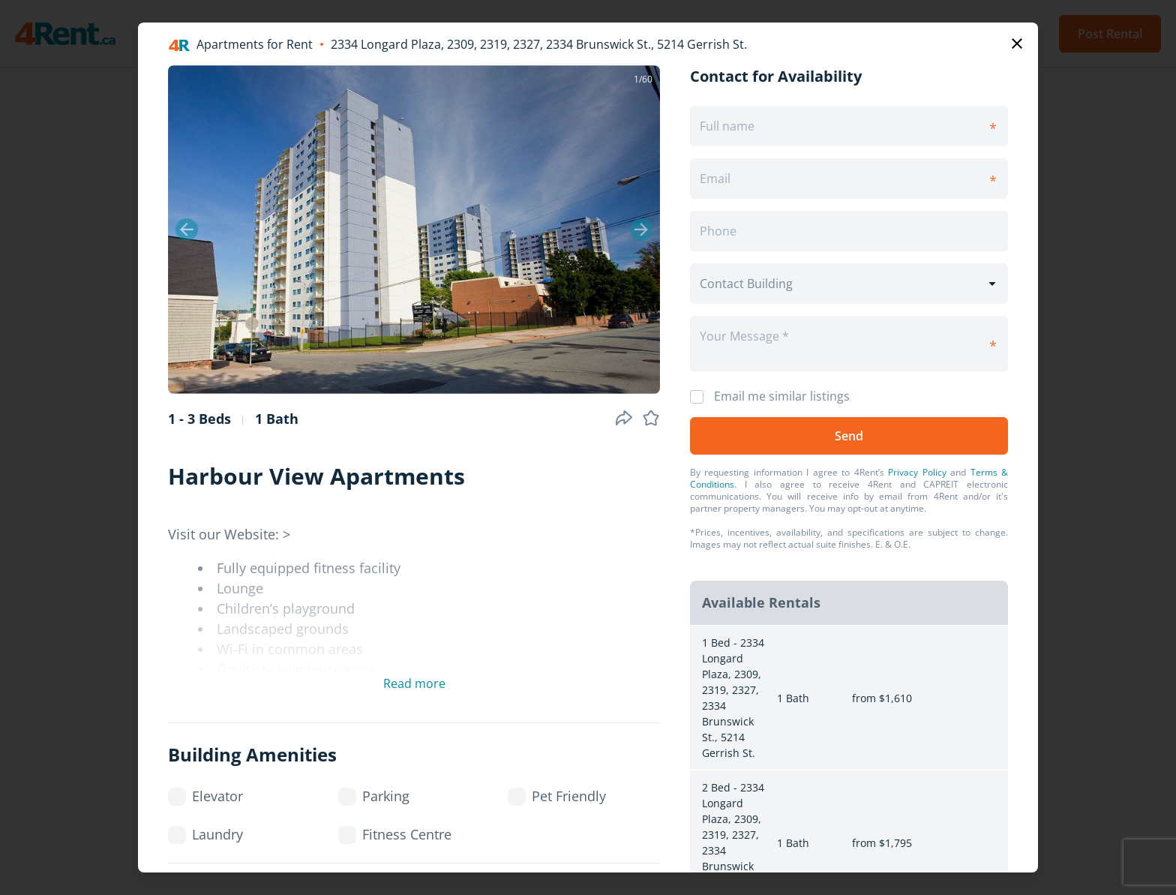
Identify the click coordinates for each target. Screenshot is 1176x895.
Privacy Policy (917, 472)
